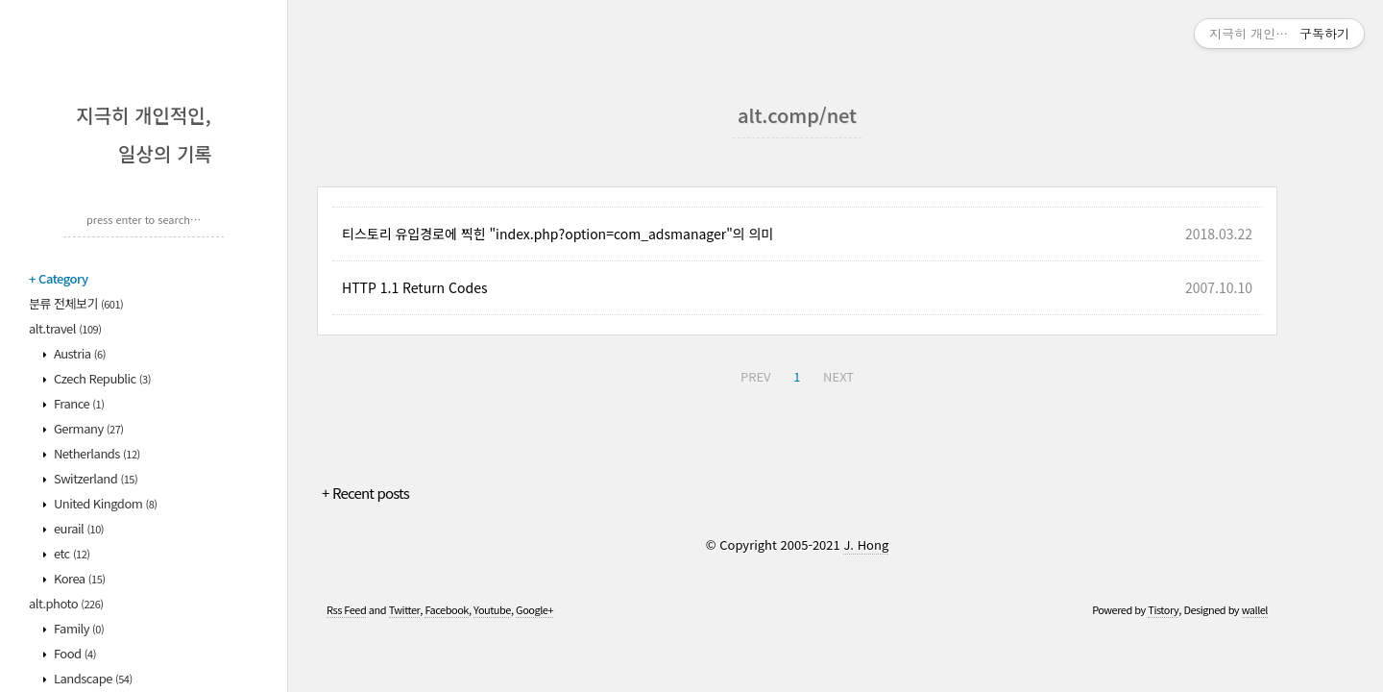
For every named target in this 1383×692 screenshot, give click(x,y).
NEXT (838, 376)
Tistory (1163, 609)
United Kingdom (105, 503)
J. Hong (865, 544)
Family (78, 628)
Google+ (534, 609)
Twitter (405, 609)
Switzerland (95, 478)
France (78, 403)
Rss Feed (346, 609)
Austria (79, 353)
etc (71, 553)
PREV (755, 376)
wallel (1255, 609)
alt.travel (65, 328)
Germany (88, 428)
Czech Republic (101, 378)
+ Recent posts (365, 492)
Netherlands (96, 453)
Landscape (92, 678)
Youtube (492, 609)
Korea (79, 578)
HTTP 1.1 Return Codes (414, 287)
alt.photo (66, 603)
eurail (78, 528)
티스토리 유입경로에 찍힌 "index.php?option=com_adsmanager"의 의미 (557, 233)
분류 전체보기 (76, 303)
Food (74, 653)
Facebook (446, 609)
